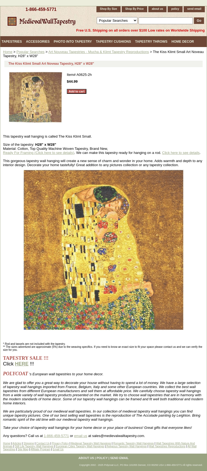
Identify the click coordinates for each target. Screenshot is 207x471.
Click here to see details (181, 153)
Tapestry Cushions (113, 42)
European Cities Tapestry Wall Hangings (80, 446)
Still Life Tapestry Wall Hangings (34, 446)
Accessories (37, 42)
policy (175, 8)
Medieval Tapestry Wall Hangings (91, 443)
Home (7, 52)
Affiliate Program (40, 449)
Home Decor (182, 42)
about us (157, 8)
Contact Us (42, 443)
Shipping (28, 443)
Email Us (58, 449)
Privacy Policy (60, 443)
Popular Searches (31, 52)
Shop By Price (134, 8)
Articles (16, 443)
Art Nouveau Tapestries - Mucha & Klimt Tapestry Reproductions (98, 52)
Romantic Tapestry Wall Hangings (133, 443)
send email (194, 8)
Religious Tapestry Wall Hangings (126, 446)
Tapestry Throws (151, 42)
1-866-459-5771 (41, 9)
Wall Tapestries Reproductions (167, 446)
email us (80, 436)
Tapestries (12, 42)
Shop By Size (108, 8)
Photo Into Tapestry (73, 42)
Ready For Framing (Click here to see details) (38, 153)
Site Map (23, 449)
